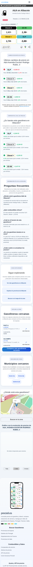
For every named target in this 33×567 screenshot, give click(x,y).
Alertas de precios (6, 550)
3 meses (26, 468)
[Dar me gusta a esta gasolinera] (4, 47)
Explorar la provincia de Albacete (16, 290)
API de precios (5, 553)
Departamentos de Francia (9, 536)
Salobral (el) (16, 381)
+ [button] (3, 397)
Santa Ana (12, 376)
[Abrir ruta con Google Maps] (25, 47)
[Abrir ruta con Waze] (21, 47)
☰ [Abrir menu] (29, 2)
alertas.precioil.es (24, 106)
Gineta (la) (21, 376)
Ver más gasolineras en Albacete (16, 283)
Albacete (8, 5)
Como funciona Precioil (8, 555)
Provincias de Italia (6, 539)
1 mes (16, 468)
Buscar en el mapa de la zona (16, 298)
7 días (6, 468)
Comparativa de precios (8, 547)
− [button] (3, 399)
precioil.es (6, 513)
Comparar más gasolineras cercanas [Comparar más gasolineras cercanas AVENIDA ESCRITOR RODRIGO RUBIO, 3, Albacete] (16, 349)
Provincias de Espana (7, 530)
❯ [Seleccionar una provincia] (2, 5)
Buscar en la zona (16, 419)
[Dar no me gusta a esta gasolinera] (8, 47)
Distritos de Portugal (7, 533)
